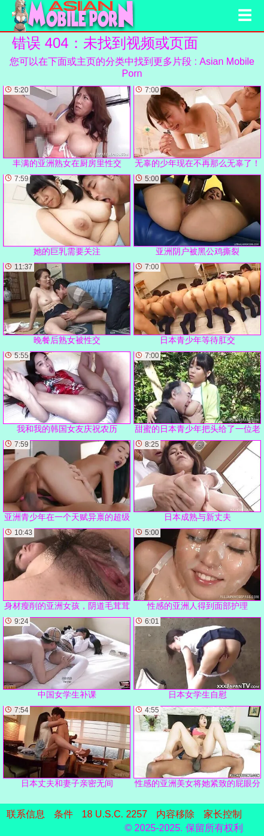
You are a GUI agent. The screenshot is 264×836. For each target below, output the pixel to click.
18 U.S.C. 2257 (114, 814)
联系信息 (26, 814)
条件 (63, 814)
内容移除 (175, 814)
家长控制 (223, 814)
